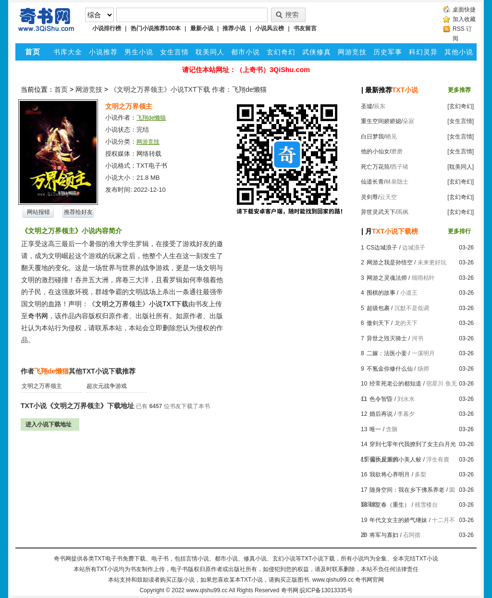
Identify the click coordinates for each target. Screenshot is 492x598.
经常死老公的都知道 (395, 383)
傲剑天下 (378, 323)
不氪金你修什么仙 (390, 368)
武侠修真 (316, 52)
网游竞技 (352, 52)
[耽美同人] (460, 166)
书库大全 (67, 52)
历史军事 (387, 52)
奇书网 (289, 590)
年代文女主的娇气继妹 (398, 520)
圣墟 (366, 106)
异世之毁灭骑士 (387, 338)
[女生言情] (460, 121)
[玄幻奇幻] (460, 106)
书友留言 (305, 28)
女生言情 (174, 52)
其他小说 (458, 52)
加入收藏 (464, 19)
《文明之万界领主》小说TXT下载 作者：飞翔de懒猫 (188, 89)
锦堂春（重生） (389, 504)
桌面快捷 (464, 9)
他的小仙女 (375, 151)
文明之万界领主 (42, 386)
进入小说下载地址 (48, 424)
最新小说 (201, 28)
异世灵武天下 (378, 212)
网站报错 (38, 212)
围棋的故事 (381, 292)
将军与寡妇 (383, 535)
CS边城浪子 (382, 247)
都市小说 (245, 52)
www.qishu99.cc (206, 590)
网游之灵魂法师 (387, 277)
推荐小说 (234, 28)
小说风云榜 (269, 28)
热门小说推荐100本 (156, 28)
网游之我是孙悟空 (390, 262)
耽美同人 (210, 52)
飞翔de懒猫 (151, 117)
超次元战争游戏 (106, 386)
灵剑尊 (369, 197)
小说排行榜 (106, 28)
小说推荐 (103, 52)
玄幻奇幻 (281, 52)
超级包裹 (378, 308)
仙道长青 (372, 181)
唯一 (375, 429)
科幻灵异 (423, 52)
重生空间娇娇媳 (381, 121)
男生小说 (138, 52)
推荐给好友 (78, 212)
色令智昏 (381, 399)
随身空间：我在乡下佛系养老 (406, 489)
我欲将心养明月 (389, 474)
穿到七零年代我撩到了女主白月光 (412, 444)
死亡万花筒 (375, 166)
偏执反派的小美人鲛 (395, 459)
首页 (61, 89)
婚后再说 (381, 414)
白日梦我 (372, 136)
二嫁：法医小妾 (387, 353)
